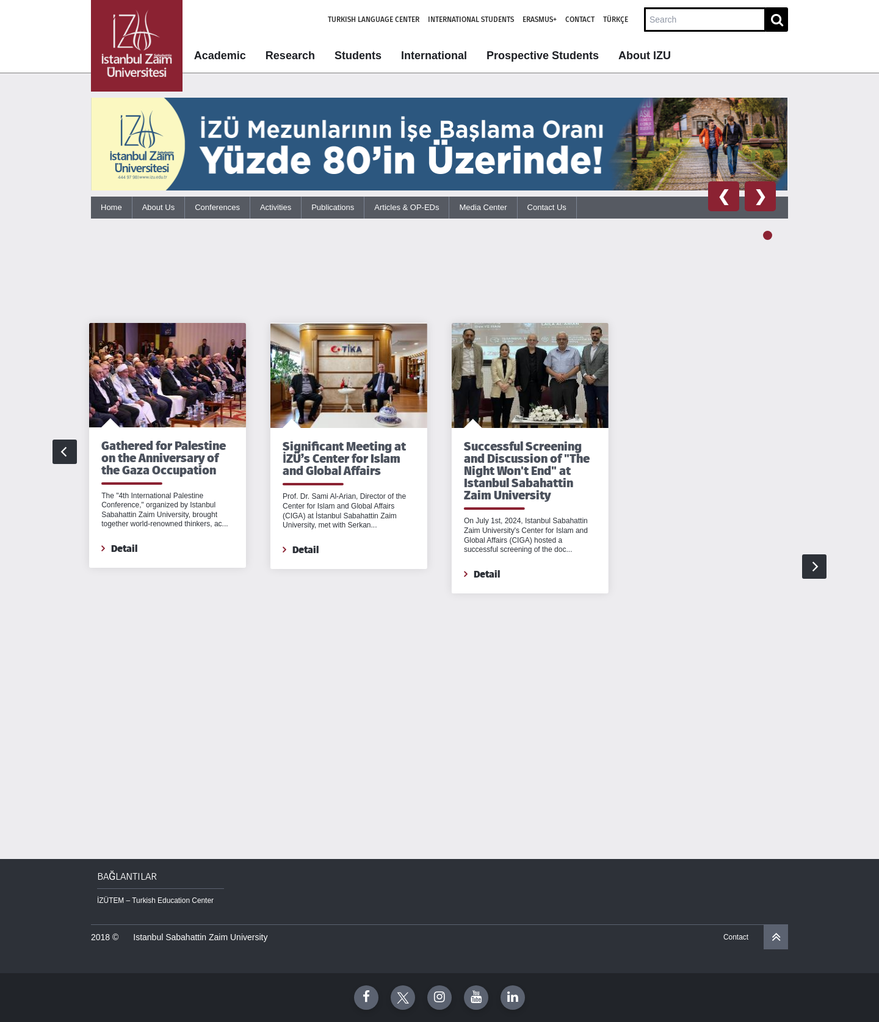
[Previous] (64, 452)
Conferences (217, 207)
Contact (580, 19)
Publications (332, 207)
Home (111, 207)
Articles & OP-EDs (406, 207)
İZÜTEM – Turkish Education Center (155, 900)
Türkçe (615, 19)
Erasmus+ (540, 19)
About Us (158, 207)
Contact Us (546, 207)
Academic (220, 55)
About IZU (644, 55)
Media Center (483, 207)
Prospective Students (543, 55)
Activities (275, 207)
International (434, 55)
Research (290, 55)
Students (358, 55)
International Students (471, 19)
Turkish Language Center (373, 19)
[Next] (814, 452)
